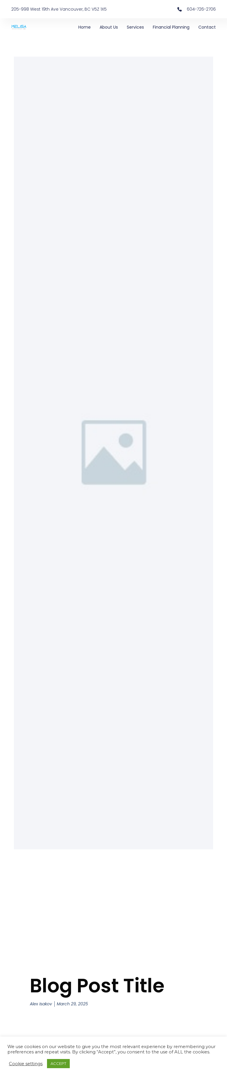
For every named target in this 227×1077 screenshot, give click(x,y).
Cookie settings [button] (26, 1063)
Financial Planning (171, 27)
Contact (207, 27)
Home (84, 27)
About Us (109, 27)
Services (135, 27)
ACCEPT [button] (58, 1063)
